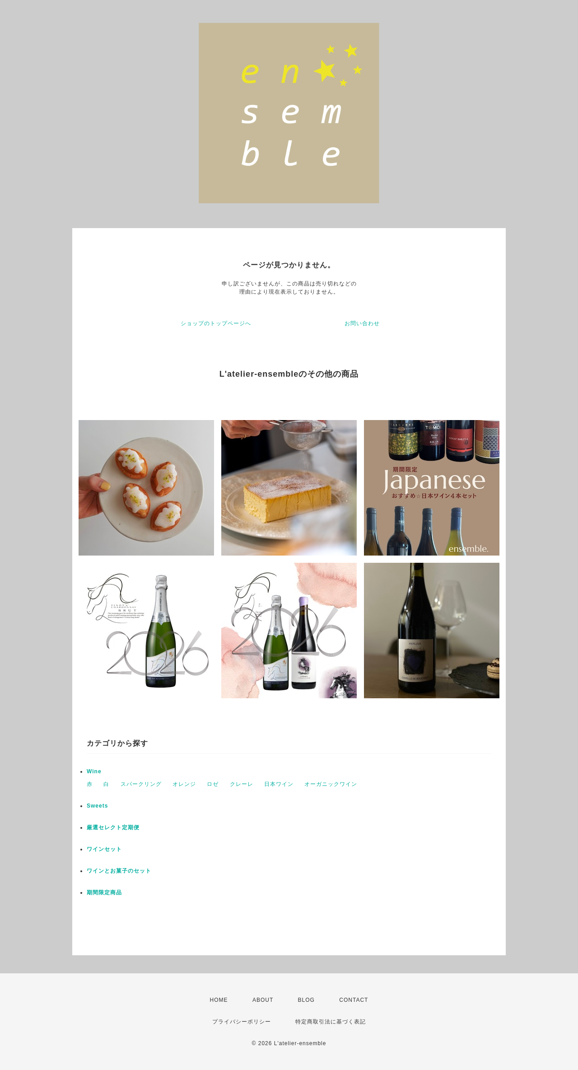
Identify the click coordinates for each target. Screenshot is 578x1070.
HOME (219, 1000)
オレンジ (184, 784)
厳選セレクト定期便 (113, 827)
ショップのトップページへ (216, 323)
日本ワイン (279, 784)
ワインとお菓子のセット (119, 871)
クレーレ (241, 784)
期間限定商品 (104, 892)
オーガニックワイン (330, 784)
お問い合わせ (362, 323)
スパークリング (141, 784)
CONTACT (353, 1000)
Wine (94, 771)
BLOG (306, 1000)
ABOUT (262, 1000)
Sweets (97, 806)
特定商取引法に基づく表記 (330, 1022)
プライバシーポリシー (241, 1022)
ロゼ (213, 784)
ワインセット (104, 849)
